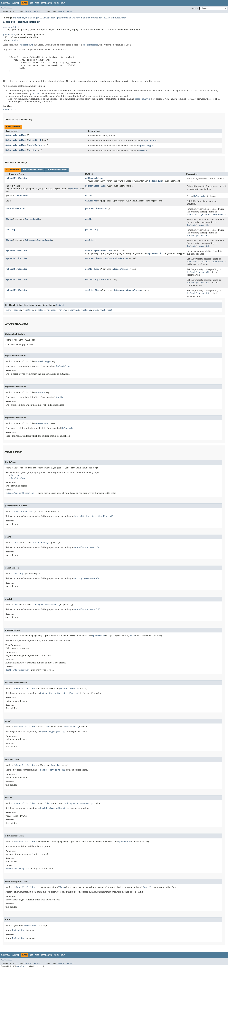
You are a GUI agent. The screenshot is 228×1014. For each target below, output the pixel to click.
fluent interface (90, 45)
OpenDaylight (22, 966)
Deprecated (46, 3)
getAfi (88, 219)
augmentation (92, 186)
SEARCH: (195, 8)
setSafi (89, 290)
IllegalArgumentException (19, 493)
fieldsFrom (91, 201)
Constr (28, 11)
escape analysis (142, 99)
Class (104, 186)
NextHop (32, 150)
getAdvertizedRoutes (96, 208)
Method (37, 11)
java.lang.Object (11, 27)
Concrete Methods (57, 170)
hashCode (51, 310)
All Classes (6, 8)
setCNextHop (91, 279)
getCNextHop (91, 229)
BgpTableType (35, 145)
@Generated (9, 35)
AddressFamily (32, 219)
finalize (28, 310)
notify (62, 310)
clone (8, 310)
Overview (5, 3)
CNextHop (10, 229)
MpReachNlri (34, 140)
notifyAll (73, 310)
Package (15, 3)
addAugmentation (94, 178)
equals (17, 310)
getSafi (89, 240)
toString (86, 310)
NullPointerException (17, 670)
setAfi (88, 269)
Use (31, 3)
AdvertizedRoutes (15, 208)
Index (56, 3)
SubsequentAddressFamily (38, 240)
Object (15, 40)
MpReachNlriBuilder (16, 135)
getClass (40, 310)
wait (95, 310)
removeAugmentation (96, 251)
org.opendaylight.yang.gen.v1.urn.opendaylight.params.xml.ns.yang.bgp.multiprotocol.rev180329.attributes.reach (69, 18)
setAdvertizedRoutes (96, 258)
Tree (37, 3)
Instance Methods (33, 170)
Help (63, 3)
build (88, 196)
